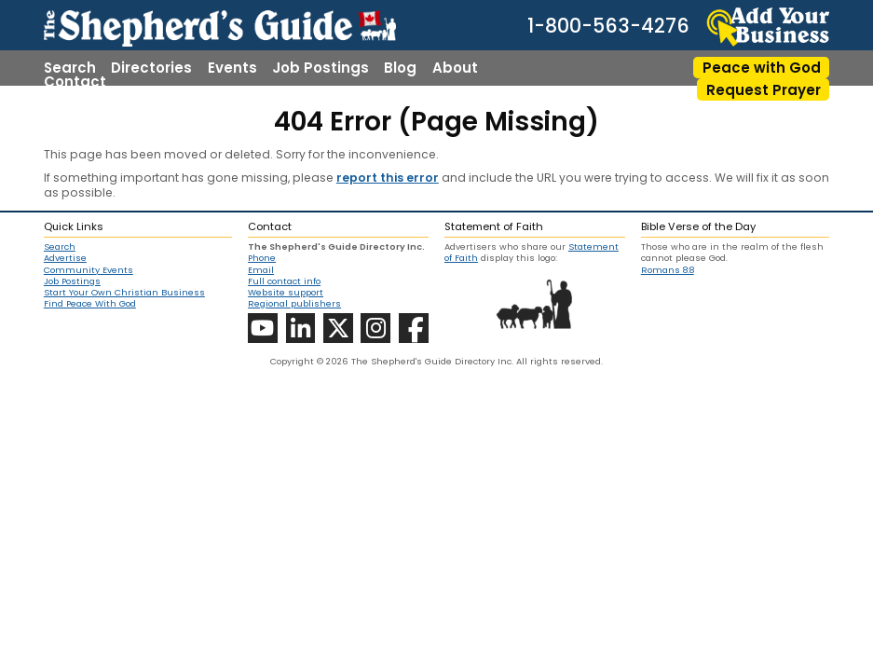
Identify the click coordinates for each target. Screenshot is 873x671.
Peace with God (761, 67)
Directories (151, 68)
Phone (262, 258)
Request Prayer (763, 90)
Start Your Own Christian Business (124, 292)
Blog (400, 68)
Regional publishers (294, 303)
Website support (285, 292)
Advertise (65, 258)
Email (261, 270)
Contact (75, 82)
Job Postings (320, 68)
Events (232, 68)
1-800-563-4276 (608, 26)
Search (70, 68)
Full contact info (284, 281)
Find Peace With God (90, 303)
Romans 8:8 (667, 270)
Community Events (88, 270)
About (455, 68)
